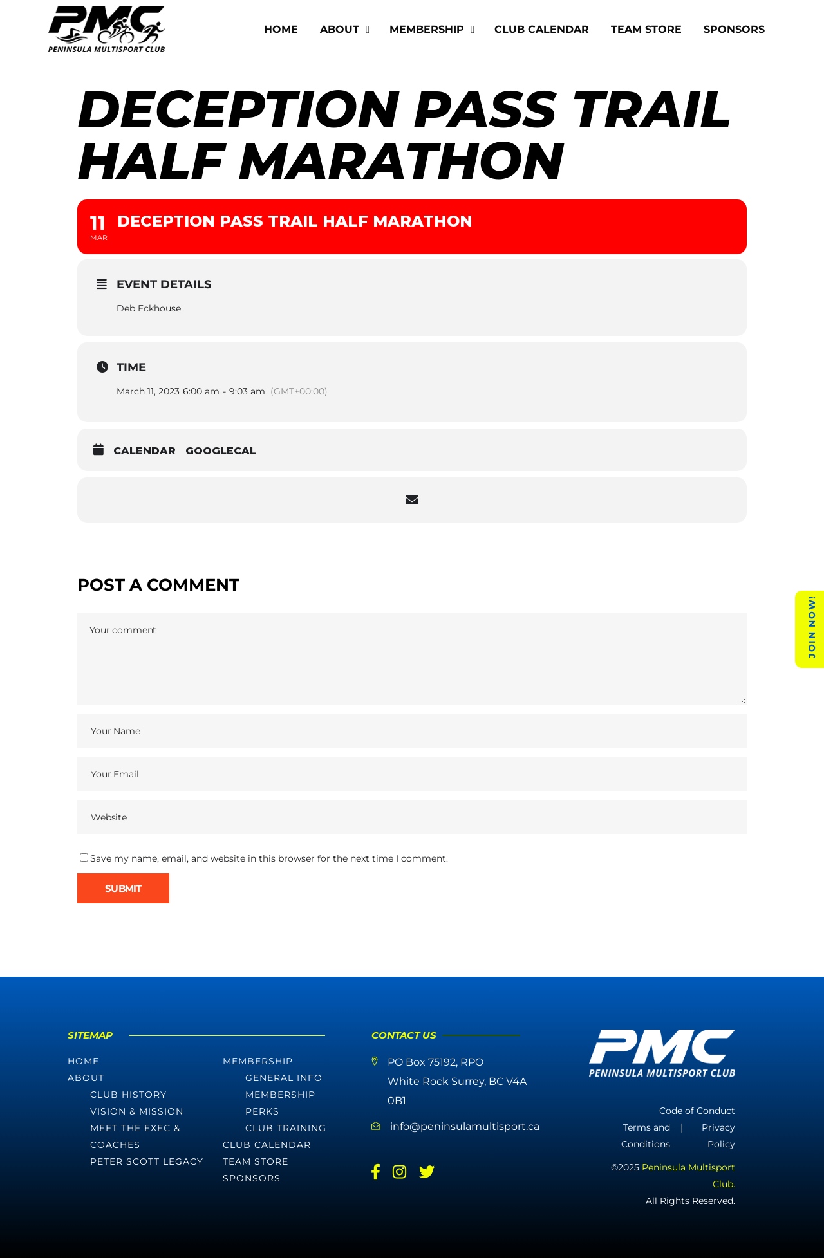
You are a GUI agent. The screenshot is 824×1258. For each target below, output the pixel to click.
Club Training (285, 1128)
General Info (284, 1078)
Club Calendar (267, 1145)
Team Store (255, 1161)
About (86, 1078)
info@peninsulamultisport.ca (464, 1126)
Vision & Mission (136, 1111)
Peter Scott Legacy (146, 1161)
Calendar (144, 451)
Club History (128, 1094)
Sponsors (252, 1178)
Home (83, 1061)
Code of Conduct (697, 1110)
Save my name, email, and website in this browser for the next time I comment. (269, 858)
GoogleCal (220, 451)
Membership (258, 1061)
